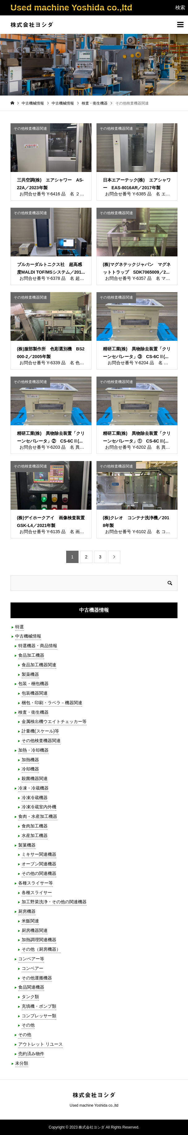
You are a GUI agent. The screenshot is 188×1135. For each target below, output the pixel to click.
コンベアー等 (31, 958)
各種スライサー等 (35, 882)
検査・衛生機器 (33, 712)
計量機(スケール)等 (40, 731)
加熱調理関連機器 (39, 939)
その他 (28, 1025)
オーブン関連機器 (39, 863)
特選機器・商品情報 (37, 645)
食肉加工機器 (35, 825)
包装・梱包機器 (33, 683)
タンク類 (30, 996)
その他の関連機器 (39, 873)
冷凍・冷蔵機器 (33, 788)
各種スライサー (37, 892)
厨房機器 (27, 911)
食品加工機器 (31, 655)
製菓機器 (27, 845)
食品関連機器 (31, 987)
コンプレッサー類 (39, 1015)
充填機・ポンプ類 (39, 1006)
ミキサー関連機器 (39, 854)
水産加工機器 (35, 835)
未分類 (21, 1063)
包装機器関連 (35, 693)
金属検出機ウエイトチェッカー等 (54, 721)
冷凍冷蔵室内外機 (39, 806)
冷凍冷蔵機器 (35, 797)
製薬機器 (30, 674)
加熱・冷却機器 (33, 750)
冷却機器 (30, 768)
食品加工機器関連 (39, 664)
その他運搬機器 (37, 977)
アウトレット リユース (40, 1044)
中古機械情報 (28, 636)
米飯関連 (30, 920)
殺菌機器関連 (35, 778)
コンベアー (32, 968)
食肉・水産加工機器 (37, 816)
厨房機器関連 (35, 930)
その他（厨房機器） (41, 949)
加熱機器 (30, 759)
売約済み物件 (31, 1053)
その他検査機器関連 (41, 740)
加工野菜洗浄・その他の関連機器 (54, 901)
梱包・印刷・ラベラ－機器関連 (52, 702)
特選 (19, 626)
